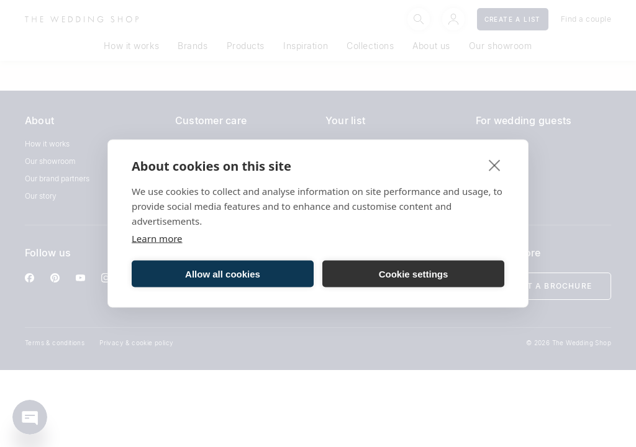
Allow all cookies (222, 273)
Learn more (157, 238)
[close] (494, 165)
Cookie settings (413, 273)
